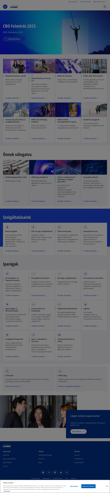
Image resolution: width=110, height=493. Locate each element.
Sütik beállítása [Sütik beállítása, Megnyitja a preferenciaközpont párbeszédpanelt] (74, 486)
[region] (55, 486)
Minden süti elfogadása (88, 486)
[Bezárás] (107, 486)
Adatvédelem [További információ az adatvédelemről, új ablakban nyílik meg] (6, 491)
